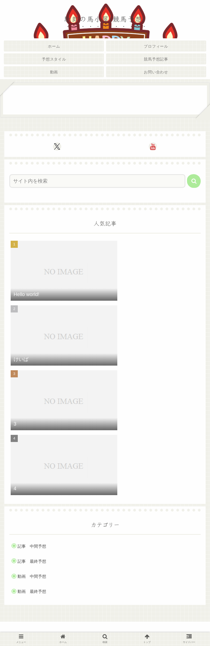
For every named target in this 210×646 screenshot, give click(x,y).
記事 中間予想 (32, 546)
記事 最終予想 (32, 561)
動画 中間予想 (32, 576)
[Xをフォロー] (57, 146)
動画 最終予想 (32, 591)
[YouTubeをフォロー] (152, 146)
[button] (194, 181)
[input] (97, 181)
